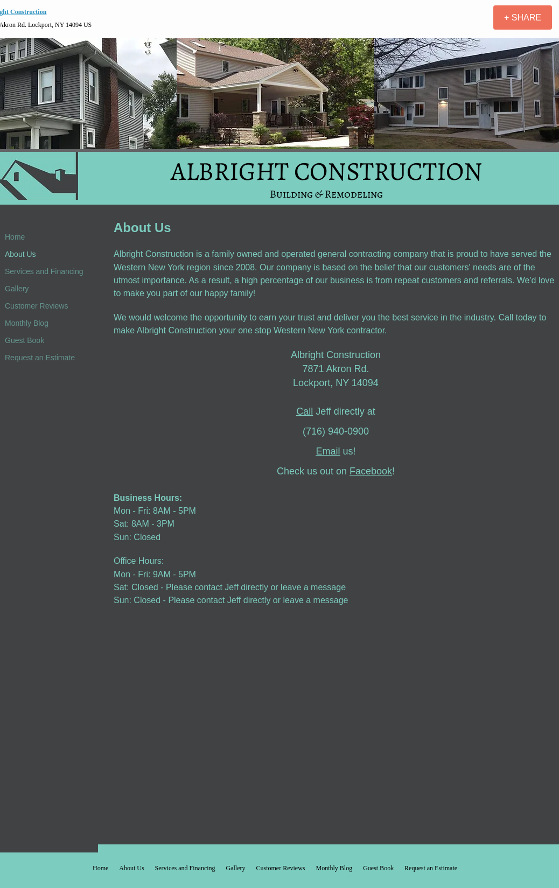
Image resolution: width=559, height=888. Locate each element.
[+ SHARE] (522, 17)
